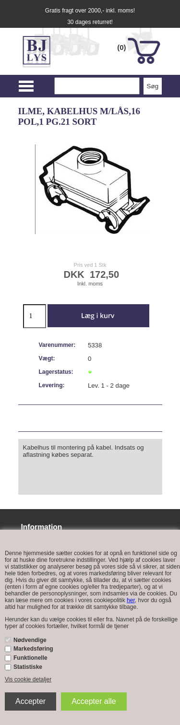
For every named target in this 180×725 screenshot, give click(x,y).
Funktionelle (30, 657)
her (131, 600)
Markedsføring (33, 648)
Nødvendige (30, 640)
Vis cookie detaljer (28, 679)
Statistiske (27, 667)
